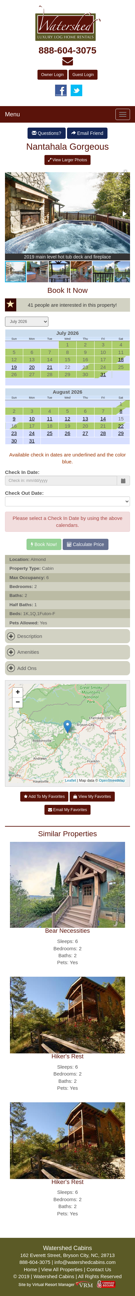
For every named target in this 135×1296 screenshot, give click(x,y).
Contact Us (99, 1269)
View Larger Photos (67, 160)
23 (14, 433)
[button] (124, 173)
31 (103, 374)
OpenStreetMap (112, 780)
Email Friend (87, 133)
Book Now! (44, 544)
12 (67, 418)
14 (103, 418)
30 (14, 441)
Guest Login (83, 74)
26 (67, 433)
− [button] (18, 703)
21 (49, 367)
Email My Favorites (67, 809)
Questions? (46, 133)
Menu (12, 114)
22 (121, 426)
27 (85, 433)
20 (32, 367)
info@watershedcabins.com (84, 1262)
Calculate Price (85, 544)
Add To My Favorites (44, 796)
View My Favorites (92, 796)
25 (49, 433)
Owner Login (52, 74)
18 (121, 359)
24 (32, 433)
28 (103, 433)
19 (14, 367)
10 (32, 418)
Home (30, 1269)
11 (49, 418)
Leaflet (70, 780)
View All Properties (62, 1269)
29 (121, 433)
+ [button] (18, 693)
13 (85, 418)
